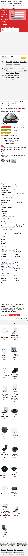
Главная (3, 550)
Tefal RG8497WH (4, 415)
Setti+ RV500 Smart (4, 494)
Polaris (22, 68)
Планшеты (3, 6)
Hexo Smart (14, 435)
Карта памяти (17, 3)
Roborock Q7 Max (4, 435)
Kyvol (17, 68)
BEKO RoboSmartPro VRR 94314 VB (4, 455)
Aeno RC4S (16, 514)
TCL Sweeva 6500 (5, 533)
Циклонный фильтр (11, 79)
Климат (15, 6)
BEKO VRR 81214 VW (14, 336)
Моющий (16, 75)
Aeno (7, 68)
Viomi (7, 73)
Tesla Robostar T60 (4, 474)
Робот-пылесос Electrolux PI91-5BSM (13, 544)
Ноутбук (7, 8)
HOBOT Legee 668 (14, 473)
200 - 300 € (23, 62)
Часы (20, 1)
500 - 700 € (17, 64)
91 (19, 16)
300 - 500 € (9, 64)
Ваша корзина (10, 27)
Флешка (13, 8)
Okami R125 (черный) (14, 375)
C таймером (9, 75)
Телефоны (3, 1)
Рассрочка (10, 550)
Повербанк (9, 3)
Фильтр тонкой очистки (12, 77)
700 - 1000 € (9, 66)
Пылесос (9, 6)
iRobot (17, 73)
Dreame (12, 68)
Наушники (15, 1)
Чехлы (9, 1)
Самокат (21, 6)
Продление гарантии (7, 554)
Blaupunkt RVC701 (14, 493)
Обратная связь (19, 554)
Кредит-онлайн (18, 550)
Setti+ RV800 (4, 376)
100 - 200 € (16, 62)
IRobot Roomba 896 (15, 455)
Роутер (2, 8)
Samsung (20, 70)
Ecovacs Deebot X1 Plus (14, 355)
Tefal (25, 70)
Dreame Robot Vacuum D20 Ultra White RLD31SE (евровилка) (14, 396)
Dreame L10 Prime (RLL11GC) (4, 395)
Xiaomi (12, 73)
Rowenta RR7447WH (4, 336)
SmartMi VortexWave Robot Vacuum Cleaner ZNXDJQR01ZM (5, 513)
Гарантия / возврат (18, 552)
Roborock (8, 70)
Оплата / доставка (6, 552)
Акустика (2, 3)
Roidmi (14, 70)
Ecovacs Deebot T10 (4, 356)
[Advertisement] (11, 44)
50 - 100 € (9, 62)
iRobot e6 (14, 414)
